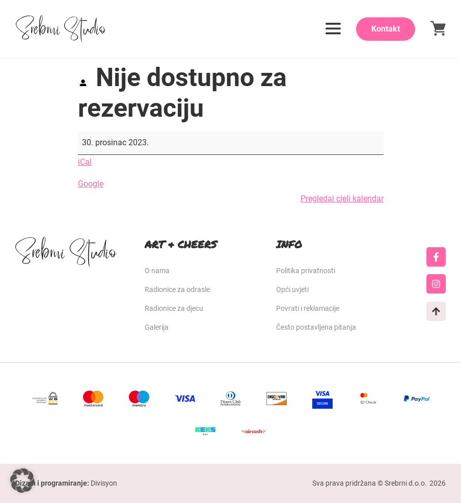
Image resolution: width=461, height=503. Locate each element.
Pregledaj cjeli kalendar (342, 198)
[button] (22, 480)
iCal (85, 162)
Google (90, 184)
